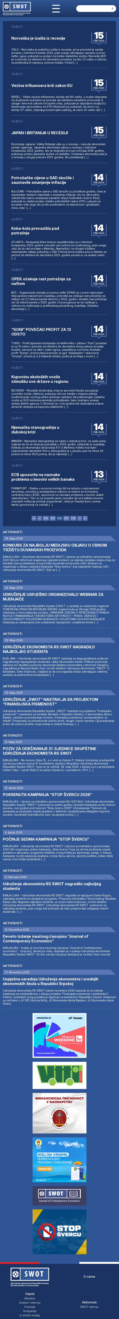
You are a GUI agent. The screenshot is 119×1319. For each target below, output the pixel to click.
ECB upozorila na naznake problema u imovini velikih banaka (43, 477)
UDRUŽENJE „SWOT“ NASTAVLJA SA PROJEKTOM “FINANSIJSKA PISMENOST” (50, 701)
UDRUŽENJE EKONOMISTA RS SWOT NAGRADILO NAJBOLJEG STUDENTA (49, 649)
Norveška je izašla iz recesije (38, 38)
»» (85, 518)
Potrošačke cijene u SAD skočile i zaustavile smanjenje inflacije (42, 180)
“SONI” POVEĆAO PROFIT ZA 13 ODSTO (41, 331)
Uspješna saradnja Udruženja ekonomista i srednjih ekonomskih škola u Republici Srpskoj (50, 981)
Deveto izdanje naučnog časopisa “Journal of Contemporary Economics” (45, 938)
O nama (89, 1276)
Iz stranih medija (30, 1315)
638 (73, 518)
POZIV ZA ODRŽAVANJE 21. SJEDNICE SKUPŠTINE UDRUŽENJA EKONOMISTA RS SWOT (49, 751)
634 (46, 518)
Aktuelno (29, 1298)
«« (34, 518)
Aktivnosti (12, 532)
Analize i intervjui (29, 1302)
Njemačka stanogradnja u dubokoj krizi (35, 429)
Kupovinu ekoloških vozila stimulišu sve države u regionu (39, 379)
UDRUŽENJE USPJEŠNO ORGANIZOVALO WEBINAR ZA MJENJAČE (53, 596)
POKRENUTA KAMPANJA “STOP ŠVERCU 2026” (47, 794)
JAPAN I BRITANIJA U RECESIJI (39, 133)
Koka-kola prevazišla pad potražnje (35, 230)
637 (66, 518)
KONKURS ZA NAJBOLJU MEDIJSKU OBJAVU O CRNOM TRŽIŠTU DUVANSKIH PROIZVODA (55, 547)
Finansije (29, 1306)
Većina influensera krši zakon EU (41, 85)
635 (52, 518)
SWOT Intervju (89, 1306)
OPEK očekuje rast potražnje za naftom (41, 281)
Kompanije (29, 1311)
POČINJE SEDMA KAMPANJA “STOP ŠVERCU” (46, 839)
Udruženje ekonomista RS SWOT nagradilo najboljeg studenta (52, 886)
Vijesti (29, 1294)
